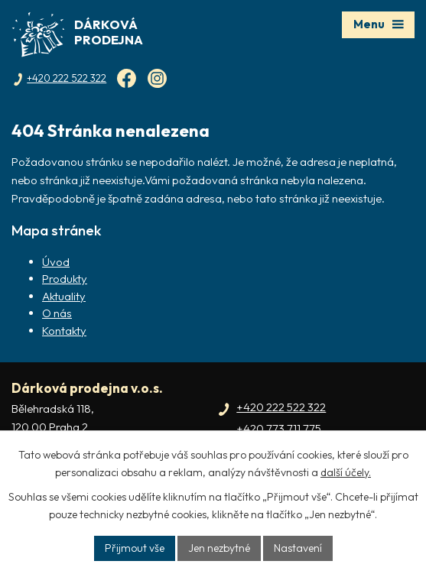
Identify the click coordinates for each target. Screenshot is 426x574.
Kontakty (64, 330)
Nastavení (298, 548)
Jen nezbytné (219, 548)
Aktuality (64, 296)
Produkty (64, 278)
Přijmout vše (134, 548)
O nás (57, 313)
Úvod (56, 262)
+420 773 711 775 (278, 428)
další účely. (345, 472)
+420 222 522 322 (281, 407)
